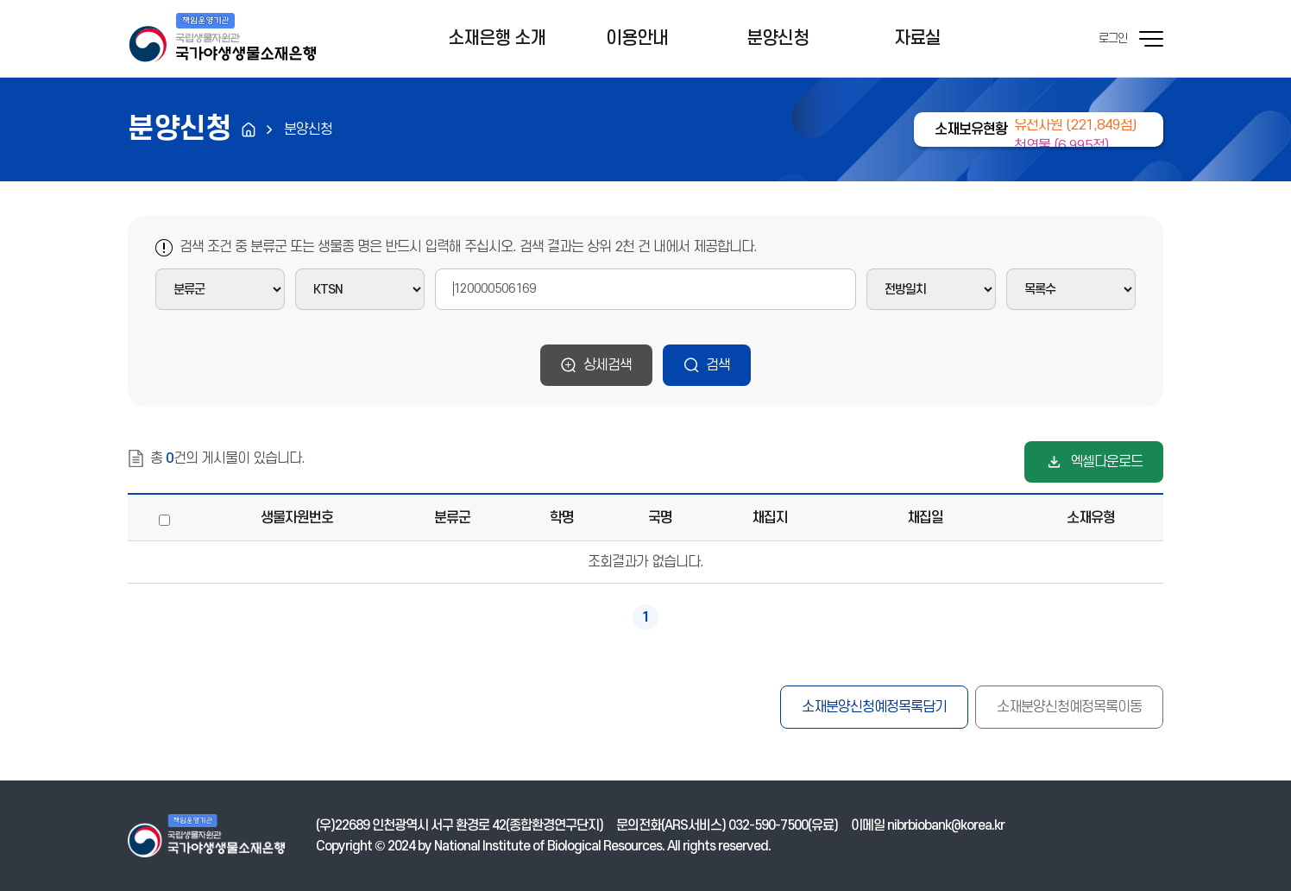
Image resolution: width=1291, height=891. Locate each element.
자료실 (917, 38)
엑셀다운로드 (1106, 462)
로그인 (1113, 38)
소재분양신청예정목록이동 (1069, 707)
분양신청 (777, 38)
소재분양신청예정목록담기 (874, 707)
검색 (718, 365)
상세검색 (608, 365)
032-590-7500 (768, 825)
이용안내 (637, 38)
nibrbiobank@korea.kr (945, 825)
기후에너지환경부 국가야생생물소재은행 (222, 39)
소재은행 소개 (496, 38)
